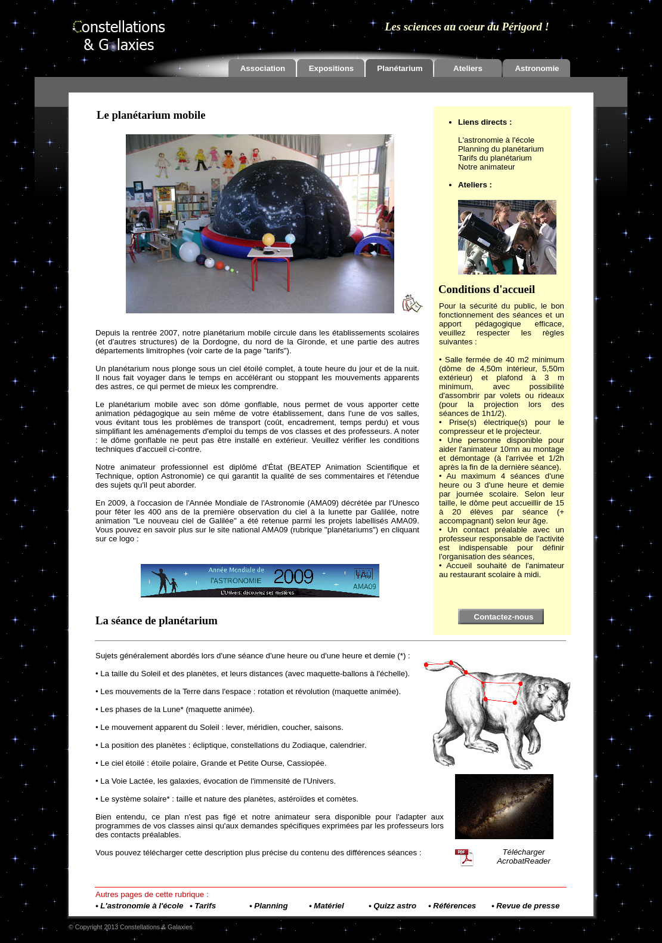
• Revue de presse (525, 905)
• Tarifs (203, 905)
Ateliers (467, 68)
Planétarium (399, 68)
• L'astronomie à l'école (139, 905)
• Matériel (326, 905)
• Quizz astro (392, 905)
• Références (452, 905)
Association (263, 68)
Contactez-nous (504, 616)
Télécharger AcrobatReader (523, 856)
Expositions (331, 68)
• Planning (268, 905)
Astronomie (537, 68)
